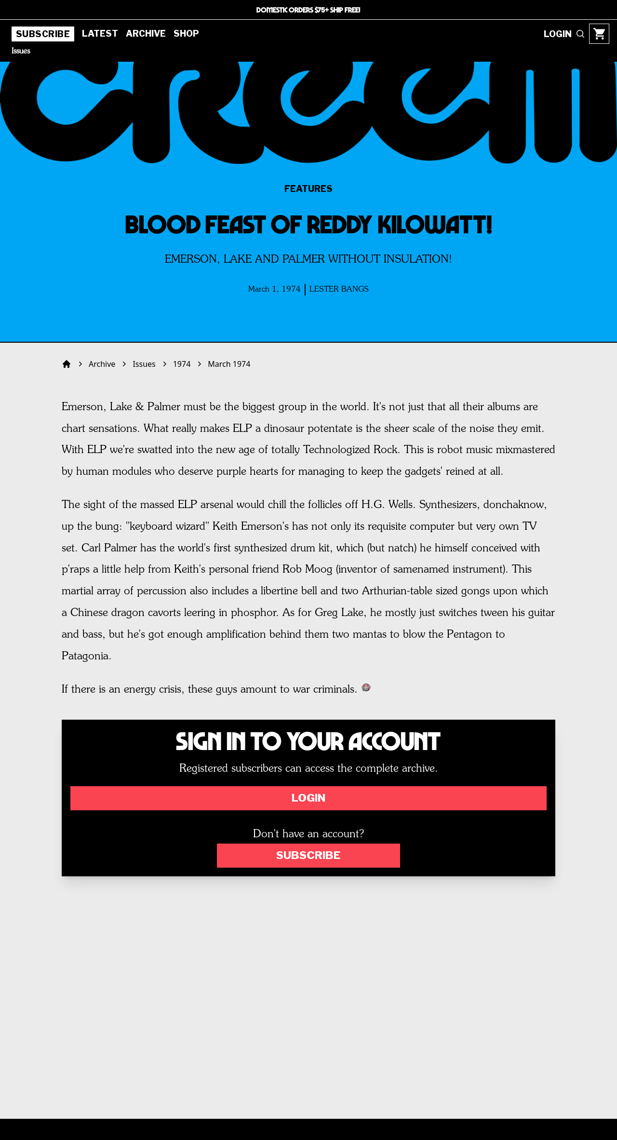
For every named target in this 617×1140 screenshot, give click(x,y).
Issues (21, 51)
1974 (182, 364)
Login (308, 798)
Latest (100, 33)
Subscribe (43, 34)
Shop (186, 33)
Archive (146, 33)
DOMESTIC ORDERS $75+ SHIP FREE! (308, 9)
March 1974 (229, 364)
